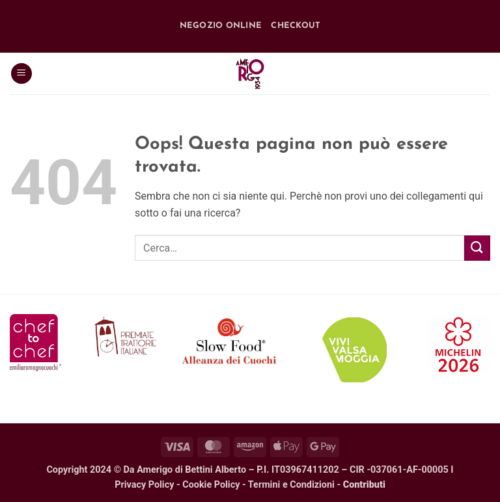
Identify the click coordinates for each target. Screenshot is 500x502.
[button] (21, 74)
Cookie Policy (211, 484)
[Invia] (477, 248)
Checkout (295, 25)
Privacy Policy (144, 484)
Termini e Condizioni (291, 484)
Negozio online (221, 25)
